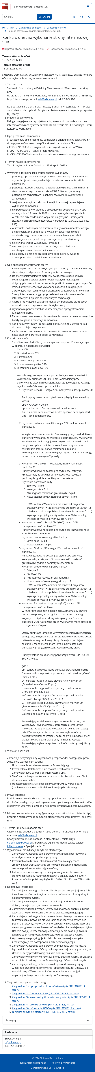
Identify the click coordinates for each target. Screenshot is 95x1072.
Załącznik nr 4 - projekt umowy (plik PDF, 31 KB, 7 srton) (43, 1004)
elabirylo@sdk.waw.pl (19, 842)
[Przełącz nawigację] (88, 5)
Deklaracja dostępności (33, 1062)
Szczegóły (11, 1020)
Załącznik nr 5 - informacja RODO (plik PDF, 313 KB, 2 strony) (46, 1008)
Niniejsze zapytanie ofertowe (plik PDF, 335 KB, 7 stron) (43, 1012)
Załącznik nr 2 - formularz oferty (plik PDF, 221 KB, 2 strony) (45, 993)
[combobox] (19, 17)
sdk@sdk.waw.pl (47, 99)
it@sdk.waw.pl (13, 1042)
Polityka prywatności (63, 1062)
